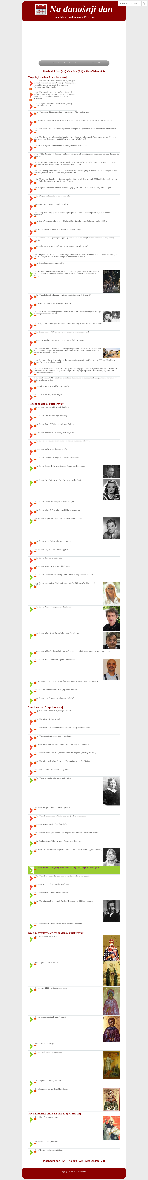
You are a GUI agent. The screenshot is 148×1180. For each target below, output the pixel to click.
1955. (36, 238)
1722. (36, 120)
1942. (36, 196)
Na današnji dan (81, 1171)
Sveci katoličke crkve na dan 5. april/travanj (54, 1113)
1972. (36, 660)
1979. (36, 271)
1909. (36, 510)
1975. (36, 824)
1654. (36, 112)
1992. (36, 303)
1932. (36, 558)
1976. (36, 833)
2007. (36, 893)
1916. (36, 518)
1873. (36, 458)
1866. (36, 441)
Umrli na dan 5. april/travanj (45, 707)
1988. (36, 698)
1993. (36, 332)
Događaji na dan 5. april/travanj (47, 77)
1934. (36, 566)
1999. (36, 349)
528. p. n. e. (38, 711)
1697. (36, 719)
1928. (36, 549)
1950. (36, 583)
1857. (36, 432)
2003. (36, 395)
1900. (36, 466)
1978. (36, 690)
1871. (36, 449)
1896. (36, 171)
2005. (36, 884)
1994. (36, 849)
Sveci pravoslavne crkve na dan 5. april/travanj (56, 932)
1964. (36, 246)
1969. (36, 255)
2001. (36, 368)
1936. (36, 187)
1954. (36, 229)
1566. (36, 92)
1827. (36, 416)
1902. (36, 179)
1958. (36, 778)
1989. (36, 295)
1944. (36, 204)
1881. (36, 154)
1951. (36, 221)
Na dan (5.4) (75, 71)
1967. (36, 816)
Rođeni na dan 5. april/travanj (46, 403)
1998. (36, 340)
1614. (36, 104)
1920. (36, 541)
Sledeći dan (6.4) (95, 71)
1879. (36, 145)
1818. (36, 129)
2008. (36, 901)
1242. (36, 81)
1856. (36, 424)
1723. (36, 728)
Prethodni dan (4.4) (54, 71)
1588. (36, 407)
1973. (36, 681)
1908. (36, 480)
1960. (36, 633)
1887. (36, 162)
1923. (36, 753)
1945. (36, 213)
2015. (36, 924)
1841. (36, 137)
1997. (36, 867)
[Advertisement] (74, 43)
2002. (36, 378)
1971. (36, 263)
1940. (36, 761)
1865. (36, 744)
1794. (36, 736)
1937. (36, 575)
